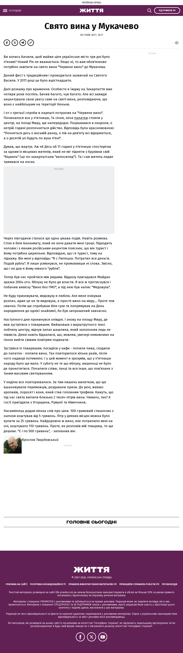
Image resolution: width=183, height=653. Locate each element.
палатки (81, 118)
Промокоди (169, 584)
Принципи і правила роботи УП (139, 584)
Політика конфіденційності (48, 584)
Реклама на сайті (16, 584)
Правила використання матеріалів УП (93, 584)
